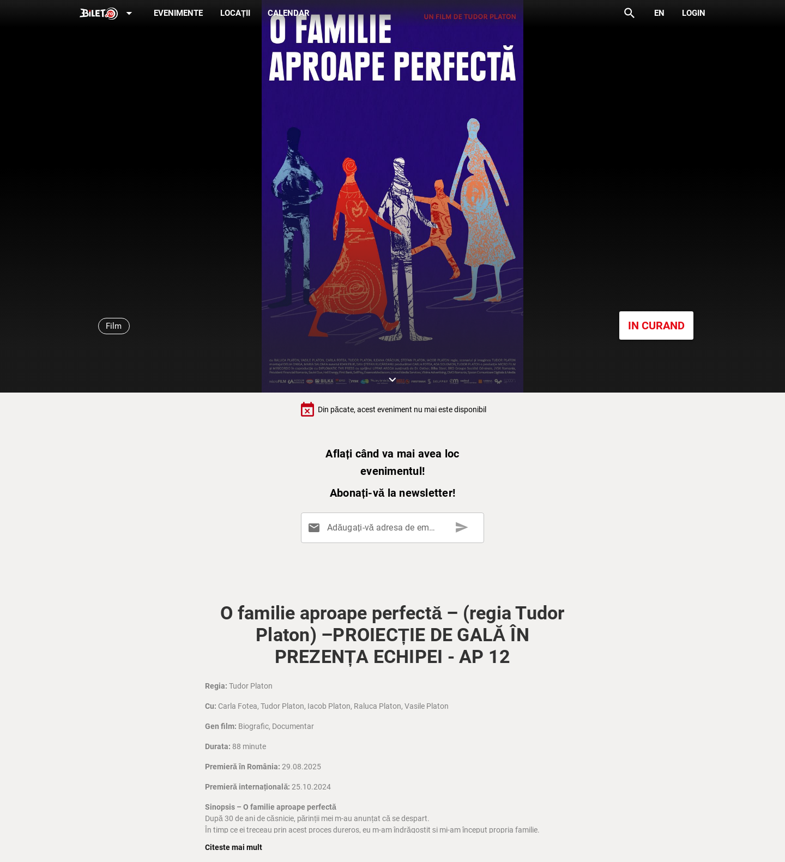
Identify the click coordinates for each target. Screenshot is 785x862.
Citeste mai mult (233, 847)
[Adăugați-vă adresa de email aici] (394, 528)
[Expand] (108, 14)
